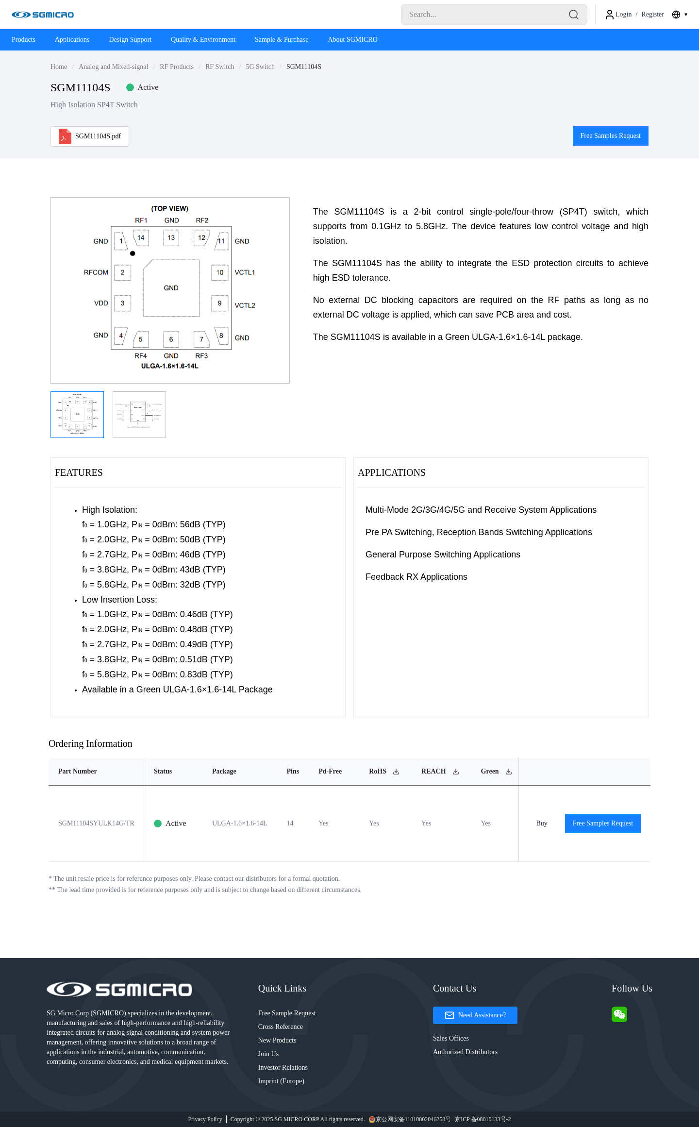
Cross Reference (280, 1026)
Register (652, 14)
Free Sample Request (287, 1013)
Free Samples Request (611, 135)
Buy (541, 823)
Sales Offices (451, 1038)
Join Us (268, 1054)
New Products (277, 1040)
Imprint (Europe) (281, 1081)
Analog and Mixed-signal (113, 66)
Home (58, 66)
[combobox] (679, 14)
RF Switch (219, 66)
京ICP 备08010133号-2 (483, 1119)
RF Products (177, 66)
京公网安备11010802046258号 (410, 1119)
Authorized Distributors (465, 1052)
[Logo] (43, 14)
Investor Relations (283, 1067)
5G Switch (260, 66)
